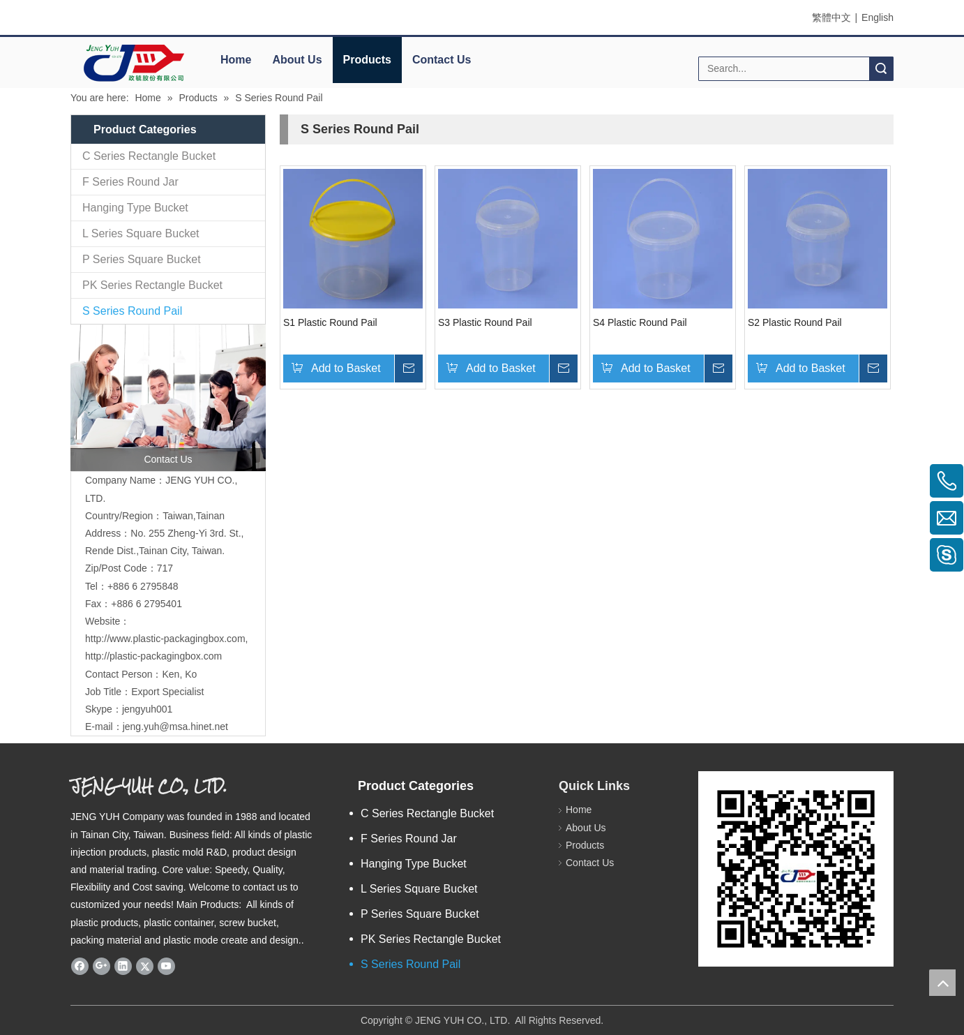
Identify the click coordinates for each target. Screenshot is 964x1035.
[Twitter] (144, 966)
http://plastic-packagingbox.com (153, 656)
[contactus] (168, 398)
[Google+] (101, 966)
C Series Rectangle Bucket (149, 156)
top (942, 982)
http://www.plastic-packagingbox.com (165, 638)
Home (235, 60)
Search (881, 68)
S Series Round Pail (132, 311)
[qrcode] (796, 869)
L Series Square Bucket (140, 233)
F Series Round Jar (130, 182)
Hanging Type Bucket (135, 208)
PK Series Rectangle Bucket (152, 285)
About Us (297, 60)
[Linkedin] (123, 966)
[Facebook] (80, 966)
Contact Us (441, 60)
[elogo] (133, 63)
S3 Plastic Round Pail (485, 322)
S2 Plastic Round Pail (795, 322)
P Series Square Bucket (141, 259)
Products (367, 60)
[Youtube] (166, 966)
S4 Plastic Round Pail (640, 322)
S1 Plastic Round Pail (330, 322)
